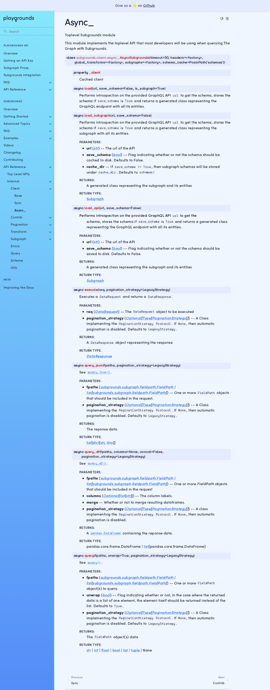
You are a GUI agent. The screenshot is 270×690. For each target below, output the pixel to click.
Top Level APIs (18, 174)
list (89, 442)
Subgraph (18, 239)
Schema (17, 260)
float (105, 650)
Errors (15, 246)
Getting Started (16, 116)
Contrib (16, 217)
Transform (18, 231)
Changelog (12, 152)
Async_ (20, 210)
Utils (14, 267)
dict (96, 442)
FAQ (7, 82)
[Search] (27, 31)
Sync (18, 203)
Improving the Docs (19, 287)
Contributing (13, 159)
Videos (9, 145)
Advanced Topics (17, 123)
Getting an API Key (18, 60)
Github (149, 5)
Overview (11, 53)
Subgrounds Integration (22, 75)
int (96, 650)
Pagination (19, 224)
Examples (11, 138)
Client (15, 188)
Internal (13, 181)
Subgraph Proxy (16, 68)
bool (116, 650)
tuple (135, 650)
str (103, 442)
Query (15, 253)
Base (18, 195)
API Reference (15, 89)
